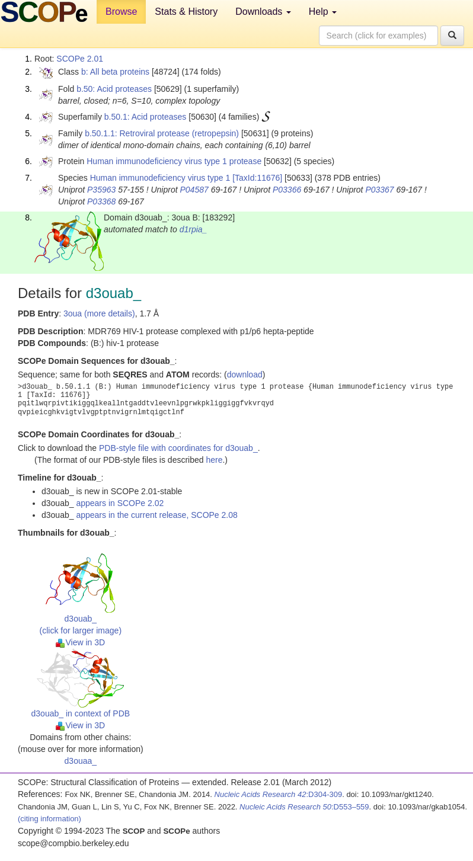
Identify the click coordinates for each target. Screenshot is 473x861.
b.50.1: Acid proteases (145, 116)
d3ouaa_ (81, 761)
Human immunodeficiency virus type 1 (160, 178)
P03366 (287, 189)
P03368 (101, 201)
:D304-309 (279, 794)
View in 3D (80, 642)
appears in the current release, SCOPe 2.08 (156, 515)
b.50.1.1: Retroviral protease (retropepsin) (162, 133)
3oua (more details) (99, 313)
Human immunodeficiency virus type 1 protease (174, 161)
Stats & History (186, 12)
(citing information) (49, 818)
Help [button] (323, 12)
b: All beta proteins (115, 71)
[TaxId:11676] (257, 178)
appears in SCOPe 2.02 (120, 503)
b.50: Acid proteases (114, 89)
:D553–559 (304, 806)
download (245, 374)
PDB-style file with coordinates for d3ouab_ (178, 448)
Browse (121, 12)
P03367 (379, 189)
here (214, 460)
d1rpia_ (193, 229)
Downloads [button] (263, 12)
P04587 (194, 189)
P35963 (101, 189)
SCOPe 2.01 (79, 58)
